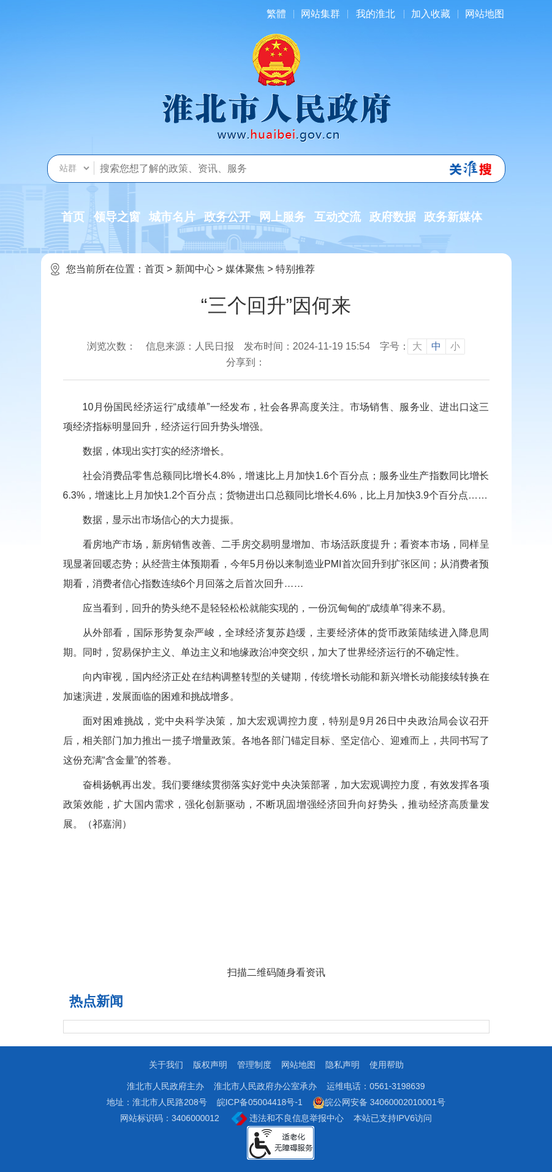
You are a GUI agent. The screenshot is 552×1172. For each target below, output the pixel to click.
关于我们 (166, 1065)
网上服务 (282, 216)
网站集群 (320, 14)
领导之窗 (117, 216)
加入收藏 (430, 14)
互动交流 (337, 216)
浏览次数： (111, 346)
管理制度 (254, 1065)
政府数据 (392, 216)
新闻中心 (194, 269)
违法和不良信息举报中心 (288, 1118)
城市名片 (172, 216)
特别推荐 (295, 269)
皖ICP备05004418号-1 (260, 1102)
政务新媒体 (453, 216)
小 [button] (455, 346)
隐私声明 (342, 1065)
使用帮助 (386, 1065)
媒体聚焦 (245, 269)
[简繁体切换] (276, 14)
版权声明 (210, 1065)
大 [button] (417, 346)
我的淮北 (375, 14)
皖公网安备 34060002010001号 (378, 1103)
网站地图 (484, 14)
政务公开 (227, 216)
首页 (73, 216)
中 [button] (436, 346)
